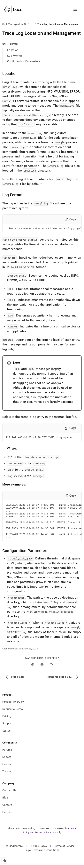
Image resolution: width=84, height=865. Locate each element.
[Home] (13, 9)
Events (6, 772)
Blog (5, 805)
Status (6, 738)
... (31, 24)
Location (12, 49)
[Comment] (51, 673)
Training (7, 779)
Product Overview (13, 709)
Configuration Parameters (23, 61)
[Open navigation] (75, 9)
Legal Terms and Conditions (42, 858)
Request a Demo (12, 717)
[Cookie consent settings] (5, 860)
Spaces (6, 765)
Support (7, 731)
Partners (7, 820)
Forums (7, 757)
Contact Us (9, 798)
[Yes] (32, 673)
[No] (42, 673)
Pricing (6, 724)
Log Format (14, 55)
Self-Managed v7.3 (14, 24)
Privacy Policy (38, 854)
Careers (7, 813)
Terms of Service (44, 840)
